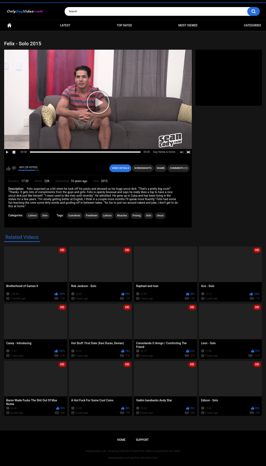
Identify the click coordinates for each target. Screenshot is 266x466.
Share (161, 168)
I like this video (8, 168)
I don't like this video (14, 168)
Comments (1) (178, 168)
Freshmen (91, 215)
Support (142, 439)
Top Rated (124, 25)
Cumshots (74, 215)
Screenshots (142, 168)
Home (9, 25)
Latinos (32, 215)
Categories (252, 25)
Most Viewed (187, 25)
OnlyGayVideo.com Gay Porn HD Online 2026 (133, 457)
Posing (137, 215)
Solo (44, 215)
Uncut (160, 215)
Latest (65, 25)
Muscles (122, 215)
